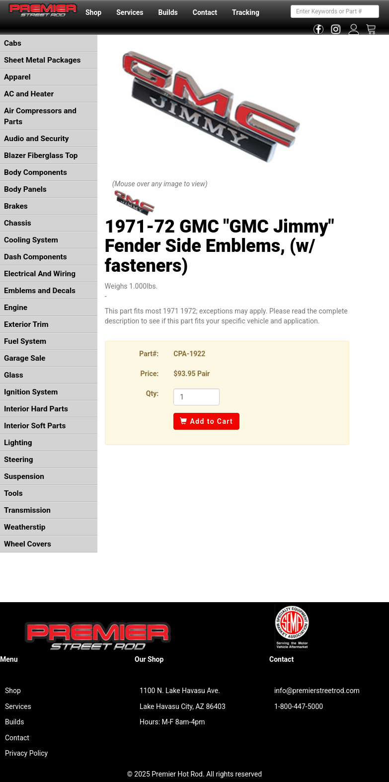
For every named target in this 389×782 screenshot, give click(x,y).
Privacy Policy (26, 753)
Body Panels (25, 189)
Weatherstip (24, 527)
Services (129, 12)
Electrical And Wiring (40, 273)
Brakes (16, 206)
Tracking (245, 12)
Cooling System (31, 239)
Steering (18, 459)
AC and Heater (29, 93)
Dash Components (35, 256)
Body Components (35, 172)
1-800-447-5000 (298, 706)
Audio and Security (36, 138)
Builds (168, 12)
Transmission (27, 510)
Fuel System (25, 341)
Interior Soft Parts (35, 425)
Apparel (17, 77)
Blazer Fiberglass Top (41, 155)
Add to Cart (206, 421)
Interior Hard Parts (36, 408)
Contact (205, 12)
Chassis (17, 223)
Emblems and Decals (40, 290)
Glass (13, 375)
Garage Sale (24, 358)
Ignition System (31, 392)
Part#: (148, 354)
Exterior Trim (26, 324)
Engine (15, 307)
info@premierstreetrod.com (317, 691)
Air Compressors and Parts (40, 116)
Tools (13, 493)
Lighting (18, 442)
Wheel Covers (27, 544)
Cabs (12, 43)
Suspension (24, 476)
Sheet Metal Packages (42, 60)
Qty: (152, 393)
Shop (93, 12)
